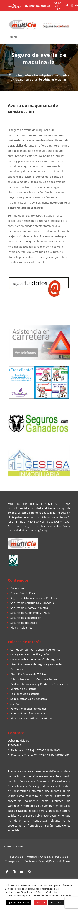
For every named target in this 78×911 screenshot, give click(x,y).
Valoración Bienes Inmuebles (28, 708)
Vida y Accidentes (21, 627)
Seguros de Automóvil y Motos (29, 607)
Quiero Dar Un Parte (23, 592)
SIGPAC (14, 703)
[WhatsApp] (58, 6)
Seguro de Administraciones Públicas (33, 597)
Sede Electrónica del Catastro (28, 698)
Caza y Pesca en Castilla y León (29, 654)
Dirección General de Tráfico (28, 674)
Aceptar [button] (40, 902)
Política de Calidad (36, 860)
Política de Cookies (61, 860)
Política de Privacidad (23, 856)
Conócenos (17, 587)
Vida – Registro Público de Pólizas (31, 718)
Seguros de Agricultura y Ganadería (32, 602)
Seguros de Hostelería (24, 622)
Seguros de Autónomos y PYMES (30, 612)
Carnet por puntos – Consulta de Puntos (35, 649)
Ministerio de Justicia (23, 688)
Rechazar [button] (56, 902)
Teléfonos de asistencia (24, 693)
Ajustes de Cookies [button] (18, 902)
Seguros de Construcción (25, 617)
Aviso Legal (47, 856)
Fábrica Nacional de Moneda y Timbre (34, 678)
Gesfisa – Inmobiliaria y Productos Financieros (39, 683)
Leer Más (65, 895)
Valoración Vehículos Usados (28, 713)
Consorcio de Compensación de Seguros (35, 659)
